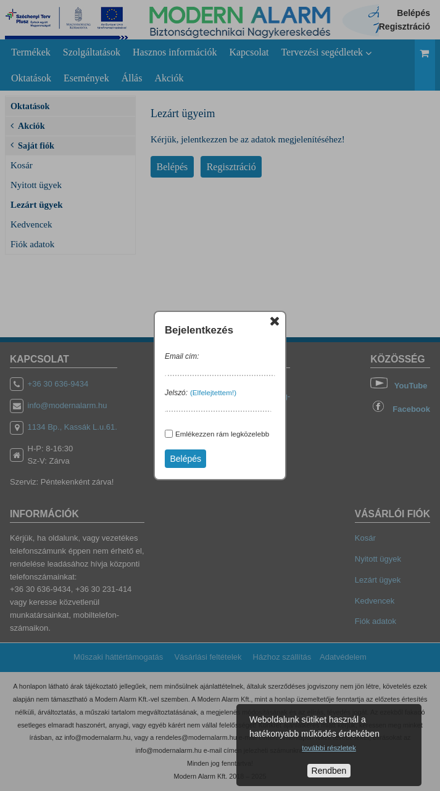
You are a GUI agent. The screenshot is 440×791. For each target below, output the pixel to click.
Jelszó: (176, 392)
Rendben (329, 771)
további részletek (328, 748)
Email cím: (182, 356)
